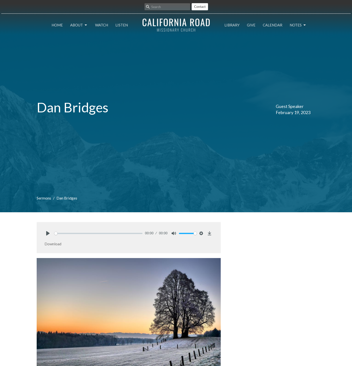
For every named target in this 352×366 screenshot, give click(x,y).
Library (232, 25)
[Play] (48, 233)
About (79, 25)
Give (251, 25)
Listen (121, 25)
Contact (200, 7)
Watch (101, 25)
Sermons (44, 198)
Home (57, 25)
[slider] (98, 233)
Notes (298, 25)
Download (52, 244)
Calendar (272, 25)
